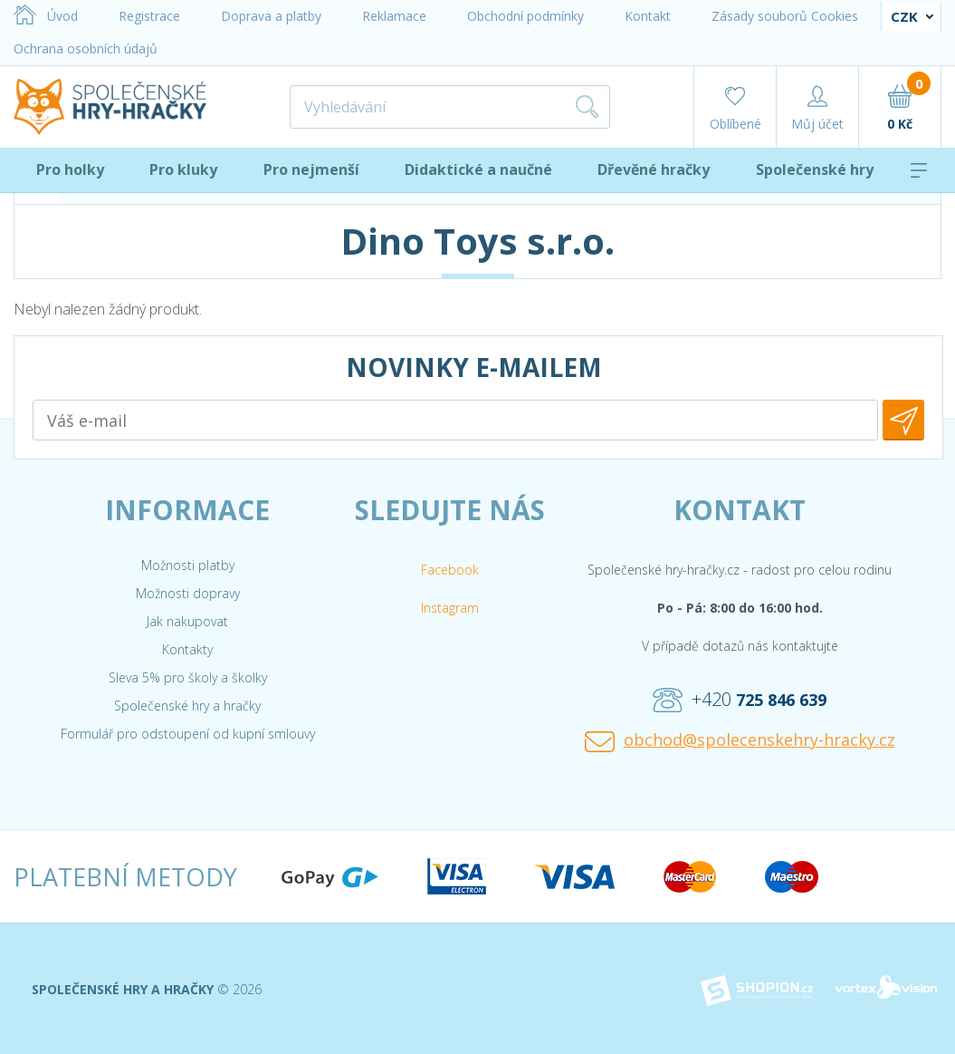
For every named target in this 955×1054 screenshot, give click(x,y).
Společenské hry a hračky (187, 705)
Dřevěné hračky (653, 169)
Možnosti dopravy (188, 593)
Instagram (450, 607)
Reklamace (394, 15)
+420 (739, 699)
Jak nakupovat (187, 621)
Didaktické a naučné (478, 169)
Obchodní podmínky (525, 15)
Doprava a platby (271, 15)
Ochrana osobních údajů (86, 48)
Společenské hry (815, 169)
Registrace (149, 15)
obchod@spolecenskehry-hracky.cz (740, 740)
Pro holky (70, 169)
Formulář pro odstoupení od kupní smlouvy (188, 733)
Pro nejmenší (311, 169)
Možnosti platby (187, 565)
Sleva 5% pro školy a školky (188, 677)
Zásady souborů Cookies (784, 15)
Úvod (46, 15)
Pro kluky (183, 169)
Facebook (450, 569)
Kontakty (187, 649)
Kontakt (648, 15)
